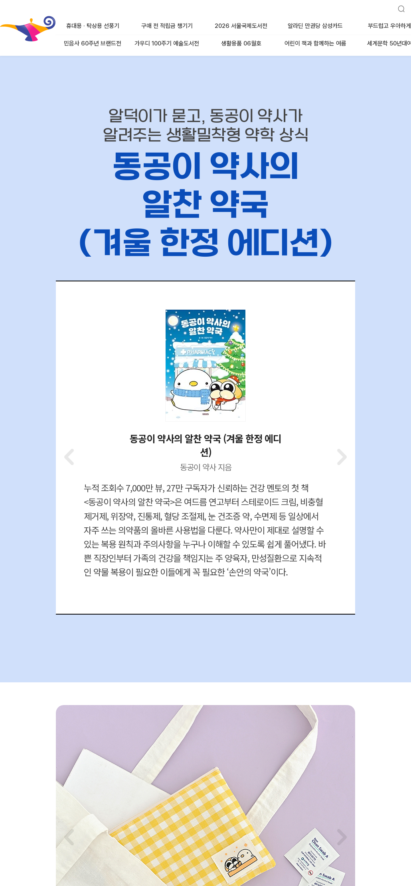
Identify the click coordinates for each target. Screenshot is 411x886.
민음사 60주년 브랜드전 (92, 43)
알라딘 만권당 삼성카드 (315, 25)
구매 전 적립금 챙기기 (167, 25)
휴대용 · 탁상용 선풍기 (92, 25)
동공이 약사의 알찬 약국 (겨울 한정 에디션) (205, 445)
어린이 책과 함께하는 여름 (315, 43)
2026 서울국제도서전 (241, 25)
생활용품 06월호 (241, 43)
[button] (341, 457)
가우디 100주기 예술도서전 (166, 43)
